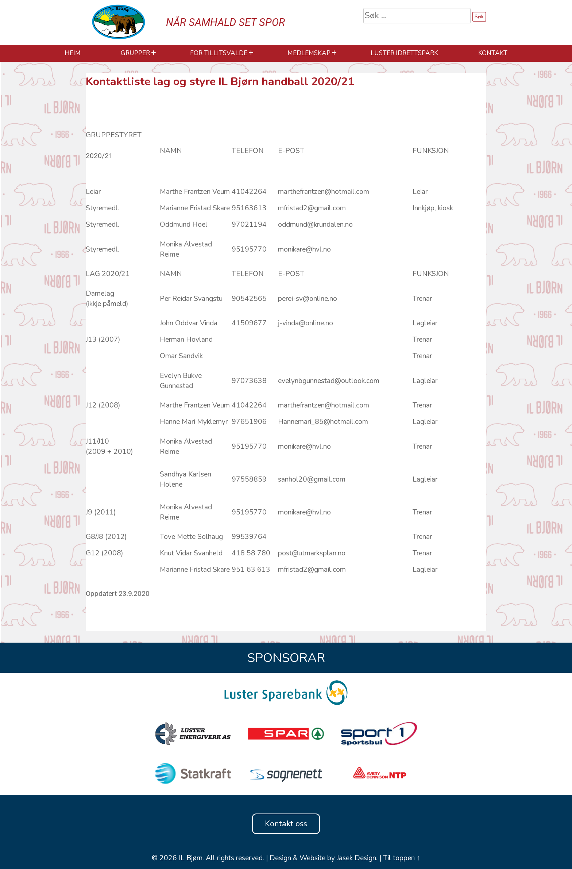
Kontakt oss (286, 823)
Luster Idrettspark (404, 53)
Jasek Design (356, 858)
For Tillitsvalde (218, 53)
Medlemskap (309, 53)
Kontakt (492, 53)
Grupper (135, 53)
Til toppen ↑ (401, 858)
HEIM (73, 53)
